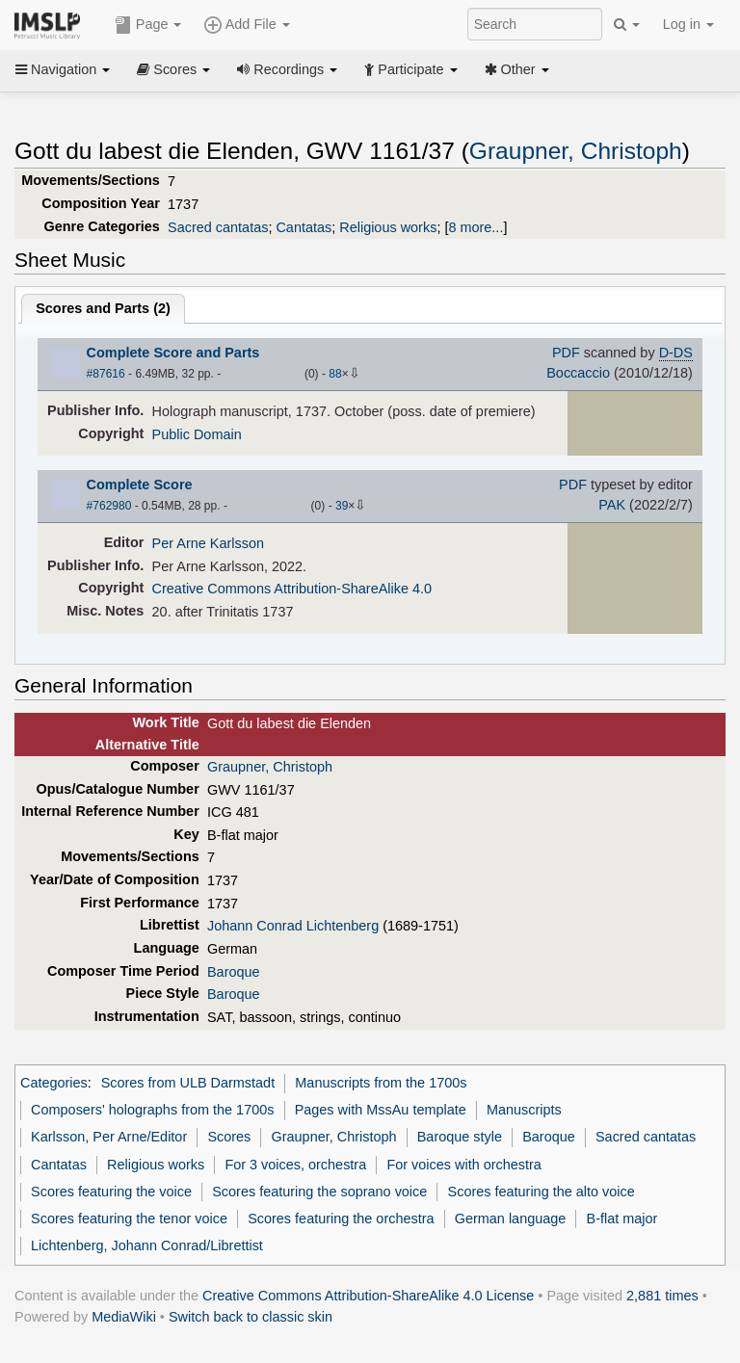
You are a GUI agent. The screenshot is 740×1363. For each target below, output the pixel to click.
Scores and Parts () (103, 308)
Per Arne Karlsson (208, 543)
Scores (173, 69)
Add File (246, 25)
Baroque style (459, 1136)
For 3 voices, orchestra (295, 1164)
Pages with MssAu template (380, 1109)
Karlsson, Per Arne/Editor (109, 1136)
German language (511, 1218)
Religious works (387, 227)
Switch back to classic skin (250, 1316)
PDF (566, 352)
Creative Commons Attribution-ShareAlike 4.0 (292, 588)
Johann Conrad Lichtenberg (293, 925)
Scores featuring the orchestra (341, 1218)
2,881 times (662, 1295)
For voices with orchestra (463, 1164)
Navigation (62, 69)
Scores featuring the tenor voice (129, 1218)
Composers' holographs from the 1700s (152, 1109)
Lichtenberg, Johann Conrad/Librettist (147, 1245)
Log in (688, 24)
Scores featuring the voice (111, 1191)
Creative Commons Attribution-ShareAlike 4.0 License (368, 1295)
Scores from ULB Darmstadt (188, 1082)
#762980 (109, 505)
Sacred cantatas (218, 227)
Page (148, 25)
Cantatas (303, 227)
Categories (54, 1082)
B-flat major (622, 1218)
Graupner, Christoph (575, 151)
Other (517, 69)
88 (335, 373)
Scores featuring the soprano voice (319, 1191)
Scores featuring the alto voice (541, 1191)
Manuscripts (524, 1109)
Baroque (233, 972)
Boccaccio (578, 372)
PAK (611, 504)
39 (341, 505)
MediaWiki (124, 1316)
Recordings (287, 69)
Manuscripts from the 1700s (380, 1082)
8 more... (475, 227)
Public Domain (197, 434)
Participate (410, 69)
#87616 (106, 373)
